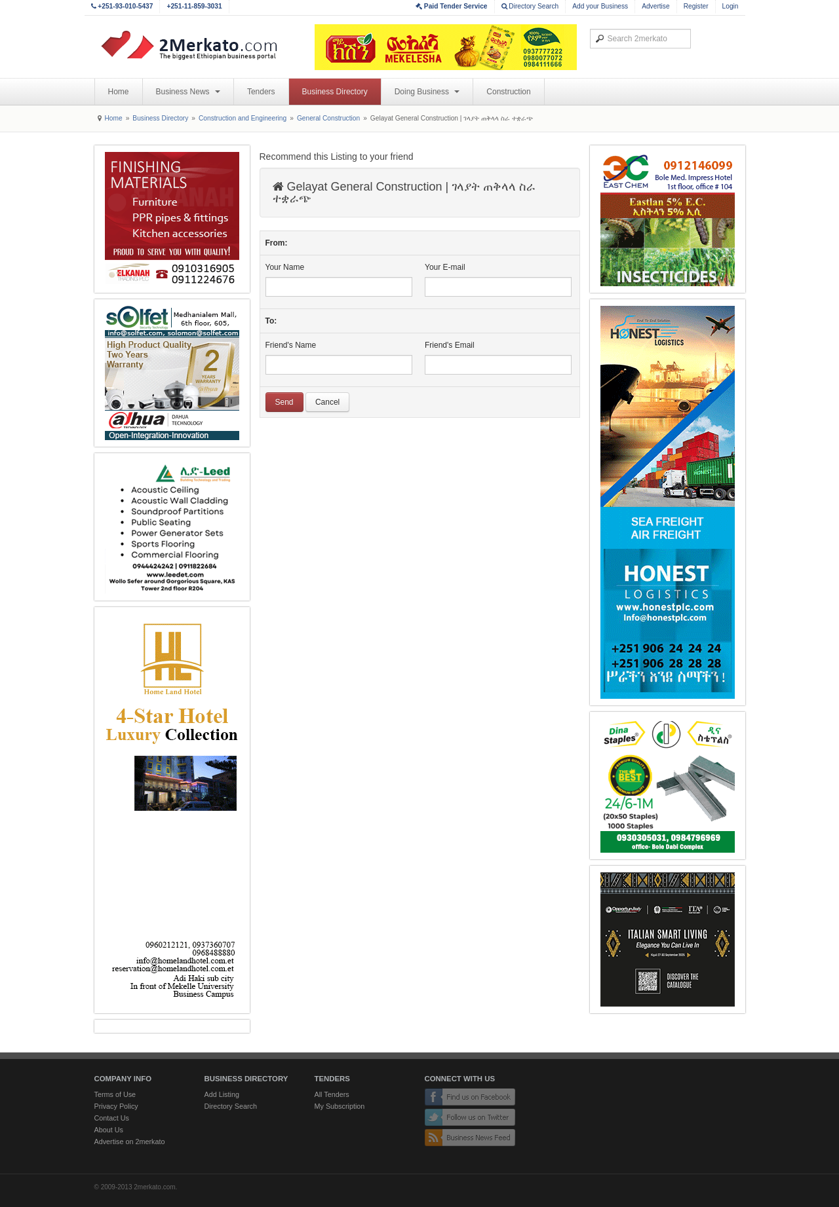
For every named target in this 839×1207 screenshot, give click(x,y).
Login (730, 6)
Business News (188, 91)
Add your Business (600, 6)
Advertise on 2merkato (129, 1141)
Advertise (655, 6)
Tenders (261, 91)
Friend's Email (450, 345)
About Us (108, 1130)
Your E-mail (445, 267)
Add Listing (222, 1094)
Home (118, 91)
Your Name (285, 267)
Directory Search (530, 6)
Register (696, 6)
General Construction (328, 118)
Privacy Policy (116, 1106)
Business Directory (335, 91)
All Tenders (332, 1094)
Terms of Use (115, 1094)
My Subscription (340, 1106)
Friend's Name (291, 345)
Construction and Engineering (242, 118)
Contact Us (111, 1118)
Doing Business (427, 91)
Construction (508, 91)
